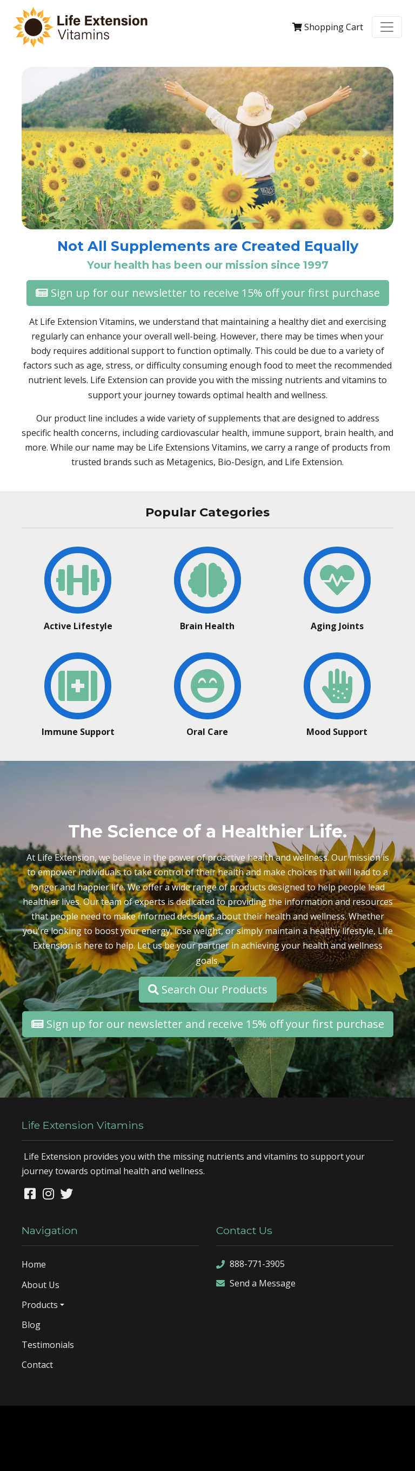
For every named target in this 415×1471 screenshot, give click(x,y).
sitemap (153, 1454)
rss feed (233, 1454)
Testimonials (48, 1345)
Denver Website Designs (236, 1422)
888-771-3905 (250, 1264)
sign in (264, 1454)
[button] (49, 152)
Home (34, 1264)
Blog (31, 1325)
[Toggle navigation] (387, 27)
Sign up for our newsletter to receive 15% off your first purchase (208, 292)
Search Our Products (207, 989)
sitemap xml (192, 1454)
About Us (40, 1285)
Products (40, 1305)
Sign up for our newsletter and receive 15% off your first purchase (207, 1024)
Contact (37, 1365)
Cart (327, 27)
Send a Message (256, 1283)
